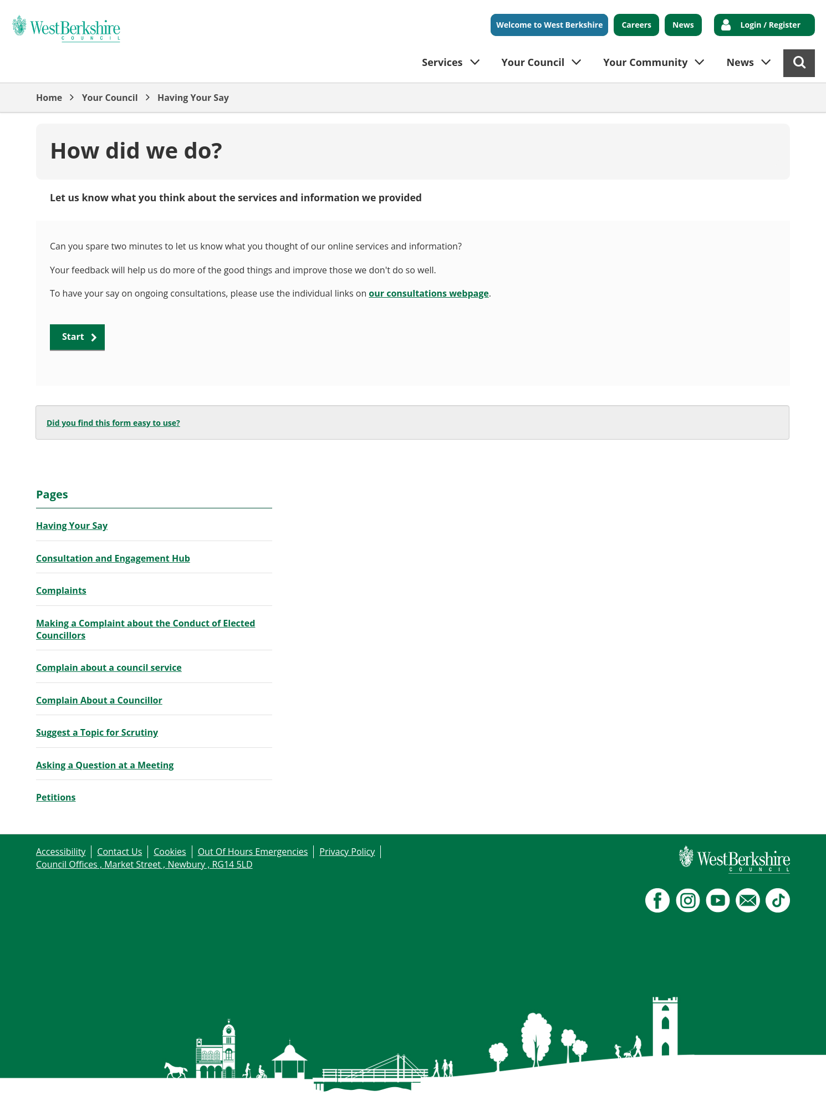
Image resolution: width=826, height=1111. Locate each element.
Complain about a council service (109, 667)
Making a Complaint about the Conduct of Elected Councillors (145, 629)
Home (49, 97)
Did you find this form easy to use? (113, 422)
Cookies (170, 851)
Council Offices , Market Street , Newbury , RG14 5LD (144, 864)
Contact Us (119, 851)
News (683, 24)
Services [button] (442, 62)
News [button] (740, 62)
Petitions (56, 797)
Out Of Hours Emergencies (253, 851)
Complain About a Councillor (99, 700)
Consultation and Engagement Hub (113, 558)
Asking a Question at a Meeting (105, 765)
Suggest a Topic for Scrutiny (97, 732)
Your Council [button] (533, 62)
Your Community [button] (645, 62)
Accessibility (60, 851)
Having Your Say (193, 97)
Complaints (61, 590)
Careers (636, 24)
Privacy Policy (347, 851)
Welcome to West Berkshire (549, 24)
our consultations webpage (428, 293)
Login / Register (770, 24)
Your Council (110, 97)
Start (73, 336)
